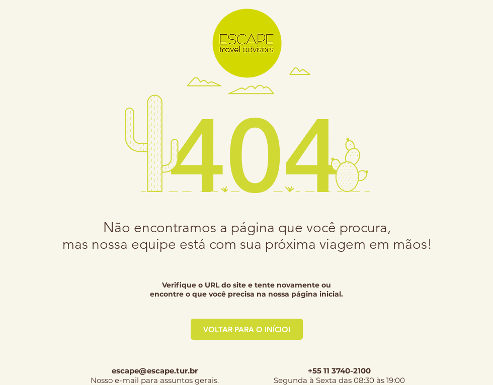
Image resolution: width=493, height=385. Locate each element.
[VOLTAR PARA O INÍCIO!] (247, 329)
